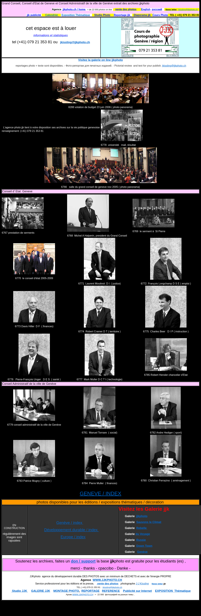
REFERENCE (111, 591)
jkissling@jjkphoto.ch (188, 9)
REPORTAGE (90, 591)
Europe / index (73, 537)
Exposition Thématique (76, 15)
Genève (142, 551)
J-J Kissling (142, 583)
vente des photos (107, 583)
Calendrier (52, 15)
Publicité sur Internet (137, 591)
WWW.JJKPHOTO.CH (107, 580)
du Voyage (143, 534)
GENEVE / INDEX (100, 493)
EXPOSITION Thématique (173, 591)
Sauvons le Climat (148, 522)
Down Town (144, 546)
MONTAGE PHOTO (66, 591)
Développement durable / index (71, 530)
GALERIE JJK (40, 591)
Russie (141, 540)
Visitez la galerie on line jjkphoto (100, 60)
